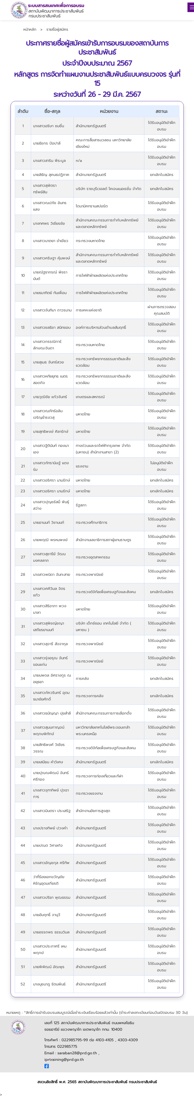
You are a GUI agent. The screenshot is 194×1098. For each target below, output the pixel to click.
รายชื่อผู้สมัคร (57, 29)
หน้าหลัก (29, 29)
